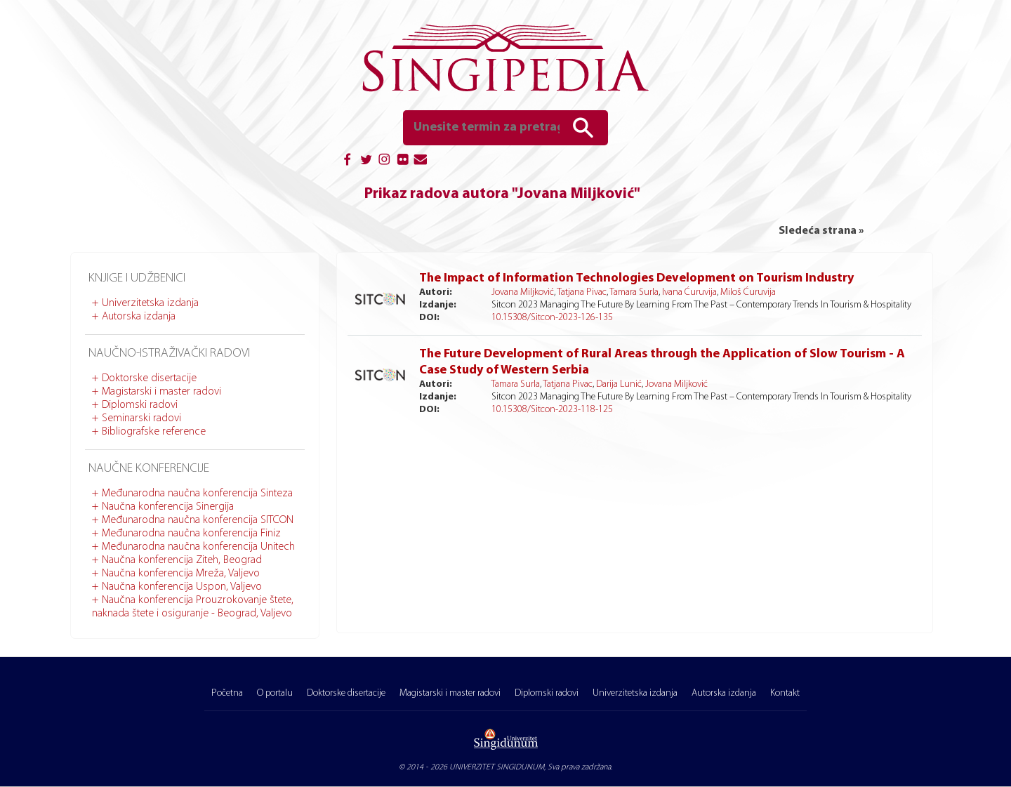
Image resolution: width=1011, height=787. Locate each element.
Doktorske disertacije (149, 378)
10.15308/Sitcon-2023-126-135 (552, 317)
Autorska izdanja (139, 316)
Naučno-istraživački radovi (169, 353)
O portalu (275, 693)
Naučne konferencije (148, 468)
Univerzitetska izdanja (150, 303)
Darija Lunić (619, 384)
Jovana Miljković (522, 292)
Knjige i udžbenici (136, 278)
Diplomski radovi (140, 405)
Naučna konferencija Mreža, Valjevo (181, 573)
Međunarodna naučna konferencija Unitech (198, 547)
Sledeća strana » (821, 231)
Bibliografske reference (154, 431)
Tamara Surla (634, 292)
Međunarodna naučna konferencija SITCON (197, 520)
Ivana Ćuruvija (689, 292)
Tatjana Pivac (582, 292)
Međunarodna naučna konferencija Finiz (191, 533)
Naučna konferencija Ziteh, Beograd (182, 560)
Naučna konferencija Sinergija (168, 506)
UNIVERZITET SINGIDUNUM (496, 767)
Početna (227, 693)
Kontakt (785, 693)
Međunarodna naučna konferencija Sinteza (197, 493)
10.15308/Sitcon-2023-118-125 (552, 409)
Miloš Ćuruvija (748, 292)
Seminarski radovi (141, 418)
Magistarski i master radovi (161, 391)
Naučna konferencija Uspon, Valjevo (182, 587)
